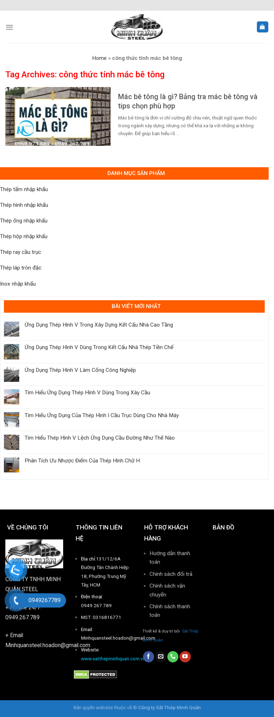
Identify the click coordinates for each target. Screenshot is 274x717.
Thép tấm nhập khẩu (24, 189)
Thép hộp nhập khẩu (23, 236)
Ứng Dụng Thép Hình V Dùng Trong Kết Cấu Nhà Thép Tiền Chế (99, 347)
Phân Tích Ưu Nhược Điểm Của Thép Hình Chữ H (82, 460)
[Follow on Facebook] (148, 656)
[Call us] (172, 656)
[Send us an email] (160, 656)
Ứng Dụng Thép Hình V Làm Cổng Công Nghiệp (80, 370)
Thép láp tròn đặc (20, 268)
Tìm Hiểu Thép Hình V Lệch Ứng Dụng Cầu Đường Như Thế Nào (100, 438)
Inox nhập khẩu (18, 284)
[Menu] (9, 27)
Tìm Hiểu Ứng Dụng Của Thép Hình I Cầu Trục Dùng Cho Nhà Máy (102, 415)
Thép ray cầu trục (20, 252)
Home (99, 58)
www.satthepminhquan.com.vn (113, 658)
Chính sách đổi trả (170, 574)
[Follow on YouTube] (185, 656)
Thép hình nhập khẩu (24, 205)
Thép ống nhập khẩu (23, 220)
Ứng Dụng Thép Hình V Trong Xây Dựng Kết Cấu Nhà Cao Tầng (99, 325)
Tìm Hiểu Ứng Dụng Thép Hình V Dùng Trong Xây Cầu (87, 392)
